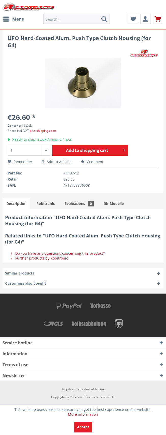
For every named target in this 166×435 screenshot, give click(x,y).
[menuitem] (13, 19)
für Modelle (114, 203)
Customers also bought (25, 283)
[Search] (104, 19)
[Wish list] (133, 19)
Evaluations (79, 203)
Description (16, 203)
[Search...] (76, 19)
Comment (92, 161)
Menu (13, 18)
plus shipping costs (43, 130)
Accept (83, 427)
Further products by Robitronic (39, 258)
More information (83, 414)
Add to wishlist (56, 161)
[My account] (145, 19)
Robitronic (45, 203)
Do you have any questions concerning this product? (58, 253)
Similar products (19, 273)
